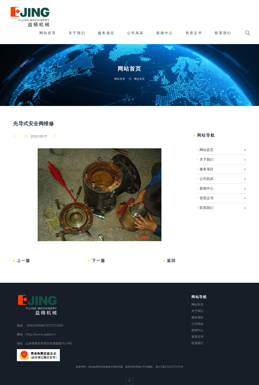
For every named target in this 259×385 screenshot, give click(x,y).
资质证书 (193, 33)
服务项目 (106, 33)
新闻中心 (164, 33)
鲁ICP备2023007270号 (169, 366)
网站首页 (47, 33)
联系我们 (223, 33)
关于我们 (77, 33)
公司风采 (135, 33)
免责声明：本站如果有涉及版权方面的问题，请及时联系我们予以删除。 (115, 366)
